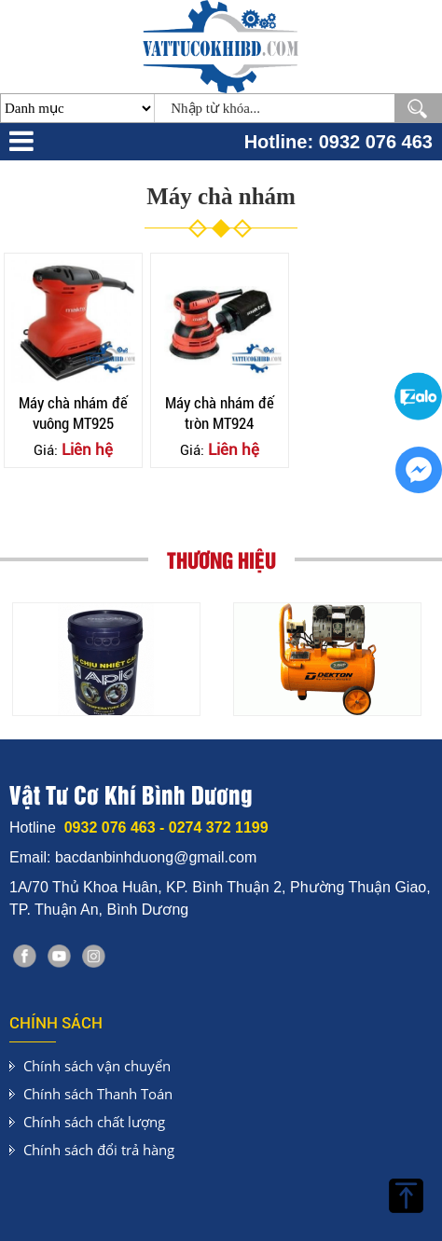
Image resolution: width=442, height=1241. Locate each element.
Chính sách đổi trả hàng (98, 1149)
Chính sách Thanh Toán (98, 1093)
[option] (106, 659)
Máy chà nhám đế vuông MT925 (73, 413)
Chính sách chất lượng (94, 1121)
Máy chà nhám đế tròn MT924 (219, 413)
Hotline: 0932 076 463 (338, 141)
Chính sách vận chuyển (97, 1065)
